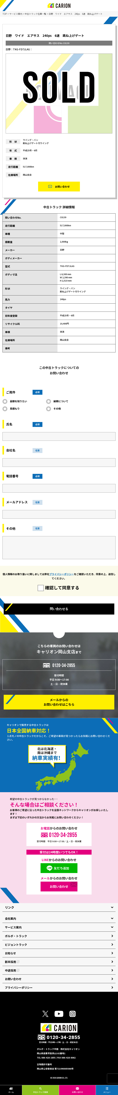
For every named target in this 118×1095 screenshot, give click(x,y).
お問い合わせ (77, 1090)
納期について (60, 401)
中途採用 (12, 970)
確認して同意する (62, 587)
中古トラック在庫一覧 (35, 13)
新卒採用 (12, 962)
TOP (4, 13)
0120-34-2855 (63, 665)
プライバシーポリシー (61, 574)
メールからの (59, 702)
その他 (57, 408)
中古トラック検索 (40, 1090)
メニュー (107, 1090)
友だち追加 (61, 868)
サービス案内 (15, 13)
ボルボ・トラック (16, 936)
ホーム (11, 1090)
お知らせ (10, 953)
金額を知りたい (18, 401)
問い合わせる (59, 609)
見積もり (15, 408)
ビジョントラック (16, 945)
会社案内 (10, 918)
